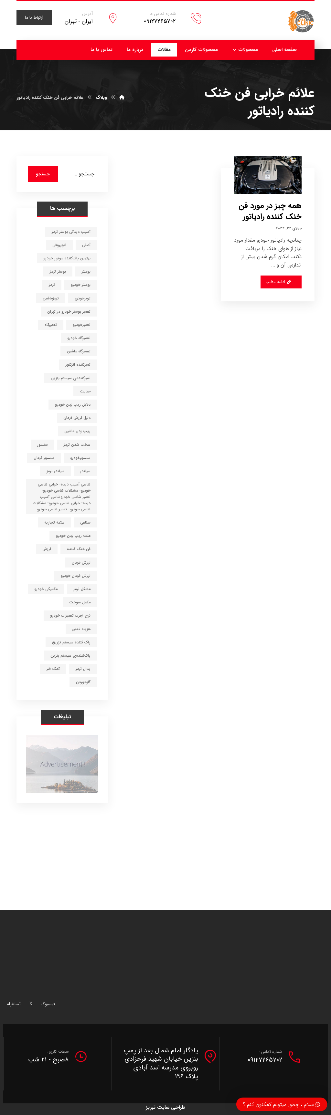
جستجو (43, 174)
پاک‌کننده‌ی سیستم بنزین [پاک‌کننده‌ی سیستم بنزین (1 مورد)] (70, 655)
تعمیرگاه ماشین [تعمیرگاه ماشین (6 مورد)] (79, 351)
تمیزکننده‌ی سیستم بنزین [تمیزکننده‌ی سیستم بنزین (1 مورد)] (71, 378)
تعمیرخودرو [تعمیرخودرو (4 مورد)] (82, 325)
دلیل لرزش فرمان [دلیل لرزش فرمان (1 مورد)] (77, 418)
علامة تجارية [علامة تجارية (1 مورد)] (54, 522)
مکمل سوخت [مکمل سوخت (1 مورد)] (80, 602)
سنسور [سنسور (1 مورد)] (42, 445)
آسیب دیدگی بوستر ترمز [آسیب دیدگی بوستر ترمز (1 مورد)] (71, 232)
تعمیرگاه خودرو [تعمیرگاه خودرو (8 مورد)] (79, 338)
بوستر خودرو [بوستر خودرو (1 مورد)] (81, 285)
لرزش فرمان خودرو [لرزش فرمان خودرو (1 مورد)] (76, 576)
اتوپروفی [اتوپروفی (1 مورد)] (59, 245)
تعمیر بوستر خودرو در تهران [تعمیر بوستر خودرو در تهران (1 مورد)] (69, 311)
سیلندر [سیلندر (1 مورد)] (85, 471)
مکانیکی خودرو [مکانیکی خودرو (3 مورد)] (46, 589)
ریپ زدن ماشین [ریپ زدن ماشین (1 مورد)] (77, 431)
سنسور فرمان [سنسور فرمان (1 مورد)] (44, 458)
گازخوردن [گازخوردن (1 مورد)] (83, 682)
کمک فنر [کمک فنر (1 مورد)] (53, 669)
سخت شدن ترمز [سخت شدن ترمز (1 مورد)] (77, 445)
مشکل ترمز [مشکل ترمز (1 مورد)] (82, 589)
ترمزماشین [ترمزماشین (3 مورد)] (51, 298)
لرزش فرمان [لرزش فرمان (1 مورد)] (81, 562)
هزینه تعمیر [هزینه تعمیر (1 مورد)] (81, 629)
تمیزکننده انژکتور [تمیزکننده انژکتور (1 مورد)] (78, 364)
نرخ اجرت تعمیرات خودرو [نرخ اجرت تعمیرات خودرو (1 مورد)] (70, 615)
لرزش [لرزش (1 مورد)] (46, 549)
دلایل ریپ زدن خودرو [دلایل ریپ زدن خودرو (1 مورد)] (73, 404)
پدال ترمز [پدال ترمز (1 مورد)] (83, 669)
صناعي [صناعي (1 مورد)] (85, 522)
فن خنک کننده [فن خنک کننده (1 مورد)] (79, 549)
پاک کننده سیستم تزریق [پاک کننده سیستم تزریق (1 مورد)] (71, 642)
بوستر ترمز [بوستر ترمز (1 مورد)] (58, 271)
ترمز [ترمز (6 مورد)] (52, 285)
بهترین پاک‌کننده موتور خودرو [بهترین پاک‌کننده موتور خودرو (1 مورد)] (67, 258)
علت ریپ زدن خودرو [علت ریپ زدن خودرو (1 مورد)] (73, 536)
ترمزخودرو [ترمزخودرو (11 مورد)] (83, 298)
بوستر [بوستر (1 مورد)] (86, 271)
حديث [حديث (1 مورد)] (85, 391)
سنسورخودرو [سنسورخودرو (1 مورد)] (80, 458)
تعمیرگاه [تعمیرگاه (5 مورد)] (51, 325)
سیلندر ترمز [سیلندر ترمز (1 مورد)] (55, 471)
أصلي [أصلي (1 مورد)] (86, 245)
